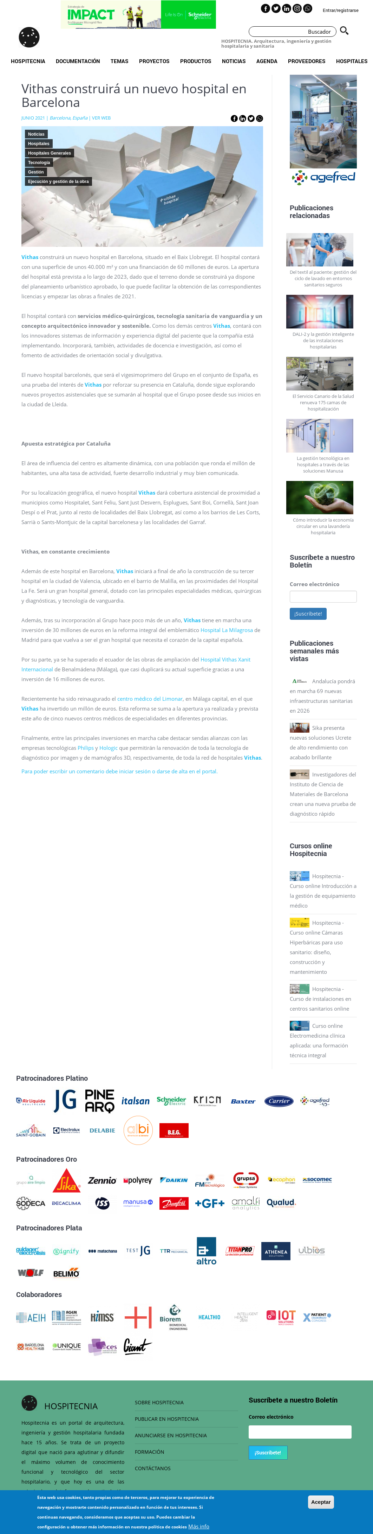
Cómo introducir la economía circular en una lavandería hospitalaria (323, 526)
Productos (195, 61)
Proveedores (307, 61)
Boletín (301, 564)
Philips (86, 747)
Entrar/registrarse (341, 10)
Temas (120, 61)
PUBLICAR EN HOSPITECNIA (167, 1419)
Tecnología (39, 162)
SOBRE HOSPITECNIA (159, 1402)
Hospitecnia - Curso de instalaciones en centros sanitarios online (320, 998)
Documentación (78, 61)
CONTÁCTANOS (153, 1468)
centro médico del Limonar (150, 698)
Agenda (266, 61)
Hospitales (352, 61)
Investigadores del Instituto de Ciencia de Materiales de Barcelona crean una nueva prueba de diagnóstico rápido (323, 794)
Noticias (234, 61)
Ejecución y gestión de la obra (58, 181)
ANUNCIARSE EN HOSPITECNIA (171, 1435)
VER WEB (101, 118)
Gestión (36, 172)
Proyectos (154, 61)
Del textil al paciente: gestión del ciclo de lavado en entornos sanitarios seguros (323, 278)
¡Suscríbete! (308, 613)
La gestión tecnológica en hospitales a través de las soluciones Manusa (323, 464)
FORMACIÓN (149, 1451)
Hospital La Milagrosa (227, 629)
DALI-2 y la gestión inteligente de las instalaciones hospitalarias (323, 340)
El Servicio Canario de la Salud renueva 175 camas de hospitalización (323, 402)
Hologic (108, 747)
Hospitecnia (28, 61)
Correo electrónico (314, 584)
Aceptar (321, 1506)
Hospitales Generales (49, 153)
